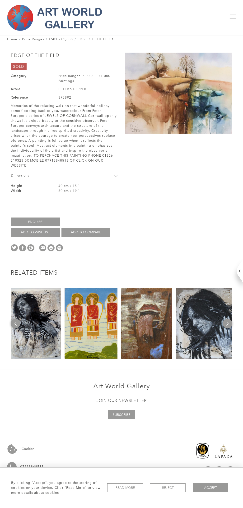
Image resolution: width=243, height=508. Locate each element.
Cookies (20, 449)
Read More (125, 487)
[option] (36, 323)
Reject (168, 487)
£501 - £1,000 (61, 39)
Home (12, 39)
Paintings (66, 81)
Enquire (35, 222)
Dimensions (64, 175)
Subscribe (121, 415)
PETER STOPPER (72, 89)
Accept (210, 487)
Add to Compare (86, 232)
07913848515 (32, 466)
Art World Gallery (121, 386)
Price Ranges (33, 39)
